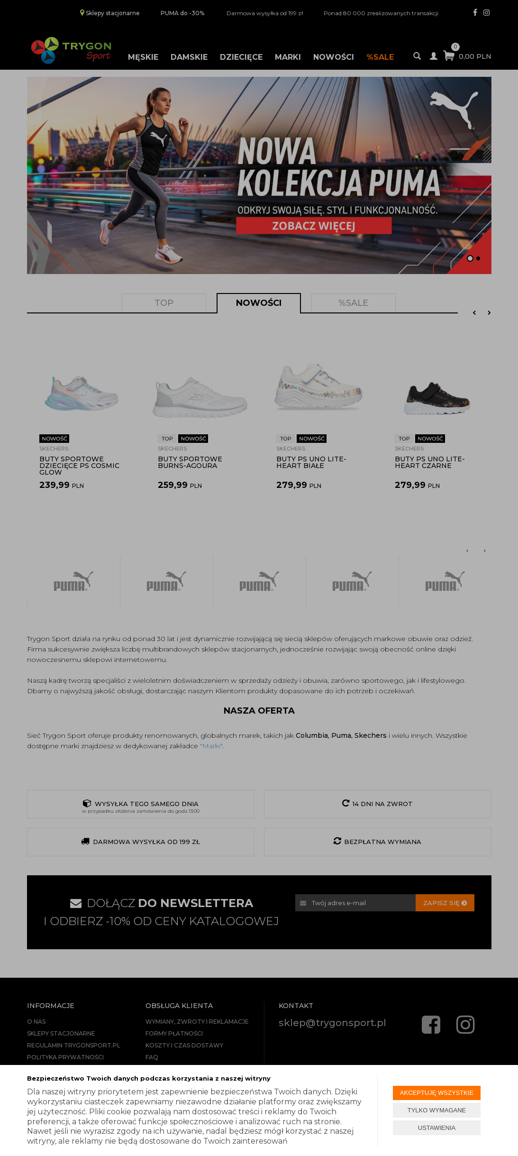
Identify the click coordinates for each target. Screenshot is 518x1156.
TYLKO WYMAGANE (437, 1110)
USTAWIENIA (436, 1127)
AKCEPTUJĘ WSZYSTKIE (436, 1092)
